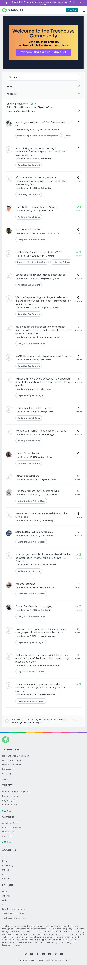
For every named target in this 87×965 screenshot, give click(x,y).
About (5, 856)
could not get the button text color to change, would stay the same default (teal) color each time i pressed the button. (43, 330)
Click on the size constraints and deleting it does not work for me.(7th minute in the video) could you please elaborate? (43, 658)
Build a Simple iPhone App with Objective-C (28, 107)
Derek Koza (46, 457)
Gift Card (6, 878)
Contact (6, 874)
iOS (31, 103)
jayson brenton (48, 479)
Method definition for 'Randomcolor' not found (40, 430)
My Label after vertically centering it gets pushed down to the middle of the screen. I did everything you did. (42, 382)
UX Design (7, 773)
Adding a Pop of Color (28, 217)
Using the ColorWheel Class (31, 239)
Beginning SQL (9, 800)
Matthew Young (48, 565)
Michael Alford (47, 256)
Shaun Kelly (47, 520)
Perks (4, 900)
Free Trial (72, 10)
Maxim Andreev (47, 694)
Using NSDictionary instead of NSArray (36, 206)
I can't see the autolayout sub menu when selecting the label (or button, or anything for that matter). (42, 688)
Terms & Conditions (25, 960)
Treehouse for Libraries (13, 913)
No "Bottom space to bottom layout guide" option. (43, 356)
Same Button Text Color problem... (34, 531)
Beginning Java (9, 805)
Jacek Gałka (46, 210)
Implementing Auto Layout (30, 395)
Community (7, 865)
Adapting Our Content (28, 165)
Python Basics (8, 831)
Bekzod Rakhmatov (49, 129)
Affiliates (6, 896)
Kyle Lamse (45, 360)
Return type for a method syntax (33, 408)
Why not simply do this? (28, 229)
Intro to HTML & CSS (11, 827)
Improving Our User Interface (21, 111)
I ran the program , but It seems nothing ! (37, 490)
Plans (4, 891)
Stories (5, 870)
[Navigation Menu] (83, 10)
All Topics (11, 94)
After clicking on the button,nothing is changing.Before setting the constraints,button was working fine (41, 152)
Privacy (40, 960)
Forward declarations (27, 475)
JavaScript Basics (10, 823)
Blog (4, 861)
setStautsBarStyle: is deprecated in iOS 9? (38, 252)
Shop (4, 904)
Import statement (25, 583)
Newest (10, 86)
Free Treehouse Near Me (13, 909)
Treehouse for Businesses (14, 918)
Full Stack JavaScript (11, 760)
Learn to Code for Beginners (15, 791)
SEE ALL (6, 779)
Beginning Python (10, 796)
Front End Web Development (15, 756)
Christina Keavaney (49, 337)
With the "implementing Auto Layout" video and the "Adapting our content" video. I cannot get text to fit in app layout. (43, 301)
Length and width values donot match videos (40, 274)
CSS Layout (7, 836)
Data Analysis (8, 769)
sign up (31, 722)
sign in (21, 722)
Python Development (12, 764)
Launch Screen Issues (27, 453)
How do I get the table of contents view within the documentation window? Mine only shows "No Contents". (42, 558)
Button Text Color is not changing (33, 606)
